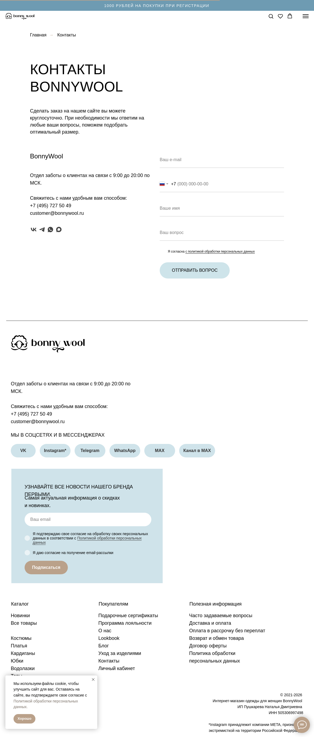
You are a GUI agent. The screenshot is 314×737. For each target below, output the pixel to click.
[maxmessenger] (58, 229)
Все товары (24, 623)
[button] (270, 16)
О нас (104, 630)
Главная (38, 35)
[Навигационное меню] (306, 16)
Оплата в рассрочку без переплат (227, 630)
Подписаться (46, 567)
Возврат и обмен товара (216, 638)
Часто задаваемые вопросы (220, 615)
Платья (19, 645)
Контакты (108, 661)
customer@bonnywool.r (55, 213)
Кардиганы (23, 653)
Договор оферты (208, 645)
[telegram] (42, 229)
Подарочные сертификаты (128, 615)
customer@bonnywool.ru (38, 421)
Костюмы (21, 638)
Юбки (17, 661)
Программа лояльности (125, 623)
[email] (88, 519)
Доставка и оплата (210, 623)
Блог (103, 645)
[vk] (33, 229)
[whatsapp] (50, 229)
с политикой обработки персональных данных (220, 251)
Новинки (20, 615)
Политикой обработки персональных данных (87, 540)
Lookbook (108, 638)
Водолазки (23, 668)
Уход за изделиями (119, 653)
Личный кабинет (116, 668)
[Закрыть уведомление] (93, 679)
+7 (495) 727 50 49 (50, 205)
